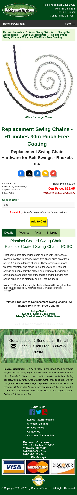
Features (24, 232)
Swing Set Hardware (34, 34)
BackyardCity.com (14, 23)
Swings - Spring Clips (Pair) (38, 314)
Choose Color (10, 200)
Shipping (52, 232)
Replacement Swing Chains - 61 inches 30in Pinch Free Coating (35, 36)
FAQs (38, 232)
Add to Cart (38, 221)
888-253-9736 (66, 4)
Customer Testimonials (40, 435)
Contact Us (33, 431)
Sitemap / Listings (37, 423)
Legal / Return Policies (40, 419)
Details (8, 232)
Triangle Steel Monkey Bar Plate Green (38, 316)
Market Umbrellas (13, 32)
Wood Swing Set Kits (41, 32)
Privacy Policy (35, 427)
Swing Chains (38, 311)
